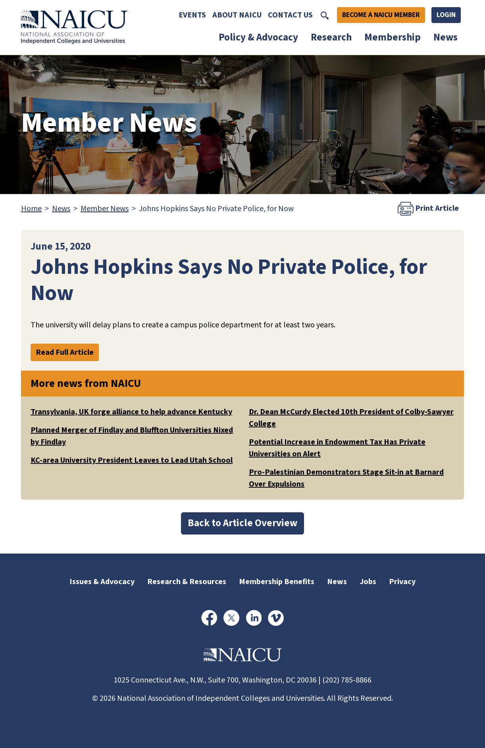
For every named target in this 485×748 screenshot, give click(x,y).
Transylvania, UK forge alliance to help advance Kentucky (131, 411)
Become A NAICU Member (381, 15)
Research (331, 37)
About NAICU (237, 15)
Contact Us (290, 15)
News (445, 37)
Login (446, 15)
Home (31, 208)
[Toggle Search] (325, 15)
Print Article (428, 209)
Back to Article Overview (242, 523)
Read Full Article (65, 352)
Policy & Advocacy (258, 37)
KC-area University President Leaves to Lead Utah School (132, 460)
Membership (392, 37)
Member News (105, 208)
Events (192, 15)
